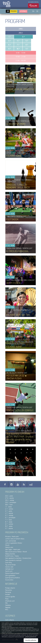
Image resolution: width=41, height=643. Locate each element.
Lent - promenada (10, 541)
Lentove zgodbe (10, 596)
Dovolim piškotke (30, 640)
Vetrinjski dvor (9, 569)
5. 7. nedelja (9, 515)
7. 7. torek (8, 520)
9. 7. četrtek (9, 524)
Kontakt (7, 594)
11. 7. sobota (9, 528)
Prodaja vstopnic (10, 588)
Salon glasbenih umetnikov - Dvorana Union (18, 558)
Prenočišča (8, 590)
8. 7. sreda (8, 522)
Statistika (8, 605)
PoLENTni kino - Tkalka (12, 556)
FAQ (6, 603)
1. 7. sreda (8, 507)
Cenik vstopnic (9, 620)
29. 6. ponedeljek (10, 502)
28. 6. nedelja (9, 500)
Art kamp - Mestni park (12, 536)
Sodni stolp (8, 562)
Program (13, 11)
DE (37, 11)
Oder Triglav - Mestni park (12, 549)
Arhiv (6, 609)
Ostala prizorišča (10, 554)
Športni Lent (8, 571)
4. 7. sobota (9, 513)
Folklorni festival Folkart (12, 573)
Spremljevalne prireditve (12, 577)
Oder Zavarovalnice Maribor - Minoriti (16, 552)
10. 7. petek (9, 526)
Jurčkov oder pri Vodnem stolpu (14, 539)
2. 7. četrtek (9, 509)
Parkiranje (8, 592)
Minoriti (7, 545)
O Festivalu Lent (10, 601)
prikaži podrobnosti (30, 636)
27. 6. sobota (9, 498)
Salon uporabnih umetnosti (13, 560)
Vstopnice (23, 11)
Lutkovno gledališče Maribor (13, 543)
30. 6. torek (9, 504)
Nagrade (7, 607)
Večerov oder (9, 567)
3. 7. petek (8, 511)
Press (6, 599)
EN (33, 11)
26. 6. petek (9, 496)
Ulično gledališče (10, 575)
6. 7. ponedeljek (10, 517)
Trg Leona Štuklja (10, 564)
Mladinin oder (9, 547)
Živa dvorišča (9, 580)
